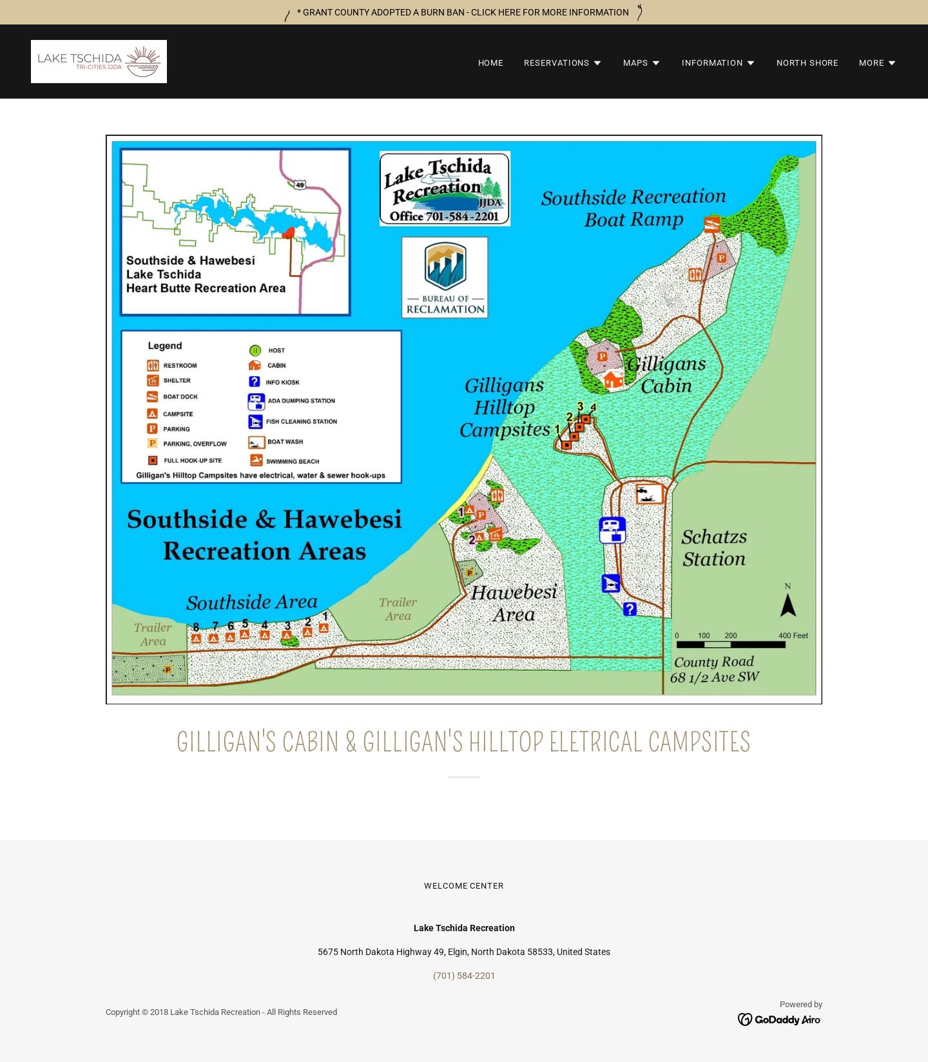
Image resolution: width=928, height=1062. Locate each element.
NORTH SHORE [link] (807, 63)
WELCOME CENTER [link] (464, 886)
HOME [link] (491, 63)
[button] (563, 63)
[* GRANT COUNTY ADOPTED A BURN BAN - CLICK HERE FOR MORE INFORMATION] (464, 12)
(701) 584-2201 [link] (464, 975)
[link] (99, 60)
